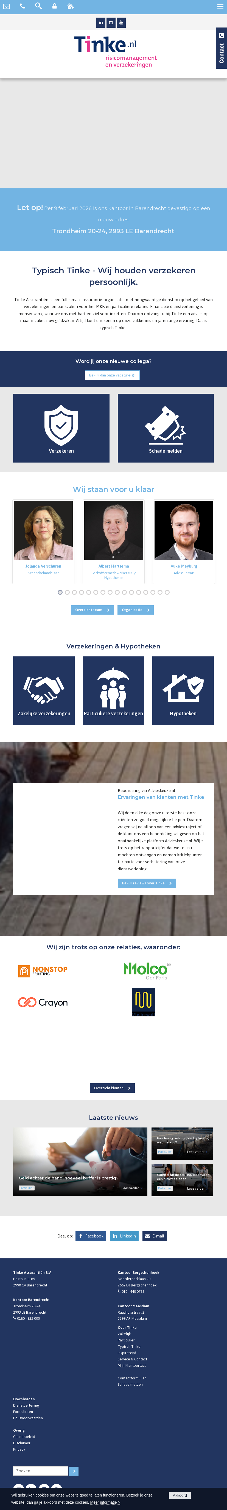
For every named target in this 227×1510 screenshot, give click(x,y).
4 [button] (83, 593)
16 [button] (168, 593)
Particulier (126, 1340)
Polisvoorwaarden (28, 1418)
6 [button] (97, 593)
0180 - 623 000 (28, 1318)
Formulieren (23, 1411)
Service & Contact (132, 1359)
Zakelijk (124, 1334)
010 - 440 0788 (133, 1291)
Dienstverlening (26, 1405)
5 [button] (90, 593)
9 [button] (118, 593)
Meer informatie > (105, 1502)
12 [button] (140, 593)
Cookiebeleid (24, 1436)
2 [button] (68, 593)
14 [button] (154, 593)
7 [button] (104, 593)
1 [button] (61, 593)
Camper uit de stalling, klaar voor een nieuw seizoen (183, 1177)
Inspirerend (127, 1353)
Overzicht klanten (109, 1088)
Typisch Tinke (129, 1346)
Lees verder (130, 1188)
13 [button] (147, 593)
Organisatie (132, 609)
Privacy (19, 1449)
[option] (43, 542)
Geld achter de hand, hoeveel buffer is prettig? (69, 1178)
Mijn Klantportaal (132, 1365)
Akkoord (180, 1495)
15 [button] (161, 593)
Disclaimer (21, 1443)
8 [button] (111, 593)
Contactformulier (132, 1378)
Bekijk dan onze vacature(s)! (112, 375)
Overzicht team (88, 609)
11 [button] (132, 593)
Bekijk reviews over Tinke (143, 883)
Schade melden (130, 1384)
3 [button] (75, 593)
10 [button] (125, 593)
